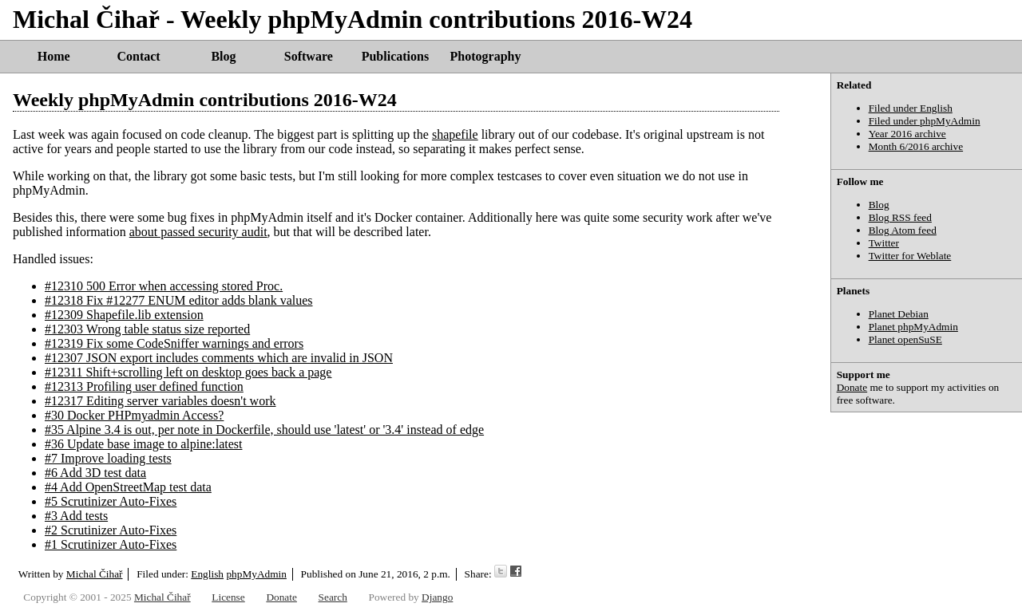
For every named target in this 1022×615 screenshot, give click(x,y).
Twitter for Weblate (910, 256)
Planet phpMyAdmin (913, 327)
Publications (395, 56)
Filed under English (911, 108)
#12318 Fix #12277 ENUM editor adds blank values (179, 300)
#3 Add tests (76, 515)
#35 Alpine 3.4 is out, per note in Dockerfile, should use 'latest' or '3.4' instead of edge (264, 429)
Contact (138, 56)
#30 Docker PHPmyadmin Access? (134, 415)
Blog (223, 56)
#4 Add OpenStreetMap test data (128, 487)
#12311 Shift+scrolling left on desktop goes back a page (188, 372)
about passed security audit (198, 232)
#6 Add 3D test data (95, 472)
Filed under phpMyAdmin (924, 121)
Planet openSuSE (905, 339)
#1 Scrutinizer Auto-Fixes (110, 544)
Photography (485, 56)
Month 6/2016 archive (916, 146)
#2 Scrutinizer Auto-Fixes (110, 530)
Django (437, 597)
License (228, 597)
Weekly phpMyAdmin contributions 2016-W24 (205, 99)
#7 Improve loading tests (108, 458)
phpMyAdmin (256, 574)
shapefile (455, 134)
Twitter (884, 243)
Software (308, 56)
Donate (852, 387)
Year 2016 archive (907, 134)
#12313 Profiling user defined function (144, 386)
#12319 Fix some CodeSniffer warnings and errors (174, 343)
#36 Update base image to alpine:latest (143, 444)
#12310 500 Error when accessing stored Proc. (164, 286)
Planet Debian (899, 314)
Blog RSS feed (900, 217)
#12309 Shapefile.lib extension (124, 314)
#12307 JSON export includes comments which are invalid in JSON (219, 358)
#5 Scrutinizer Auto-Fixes (110, 501)
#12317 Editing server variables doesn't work (160, 401)
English (207, 574)
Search (333, 597)
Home (54, 56)
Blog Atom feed (903, 230)
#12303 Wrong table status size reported (147, 329)
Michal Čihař (94, 574)
